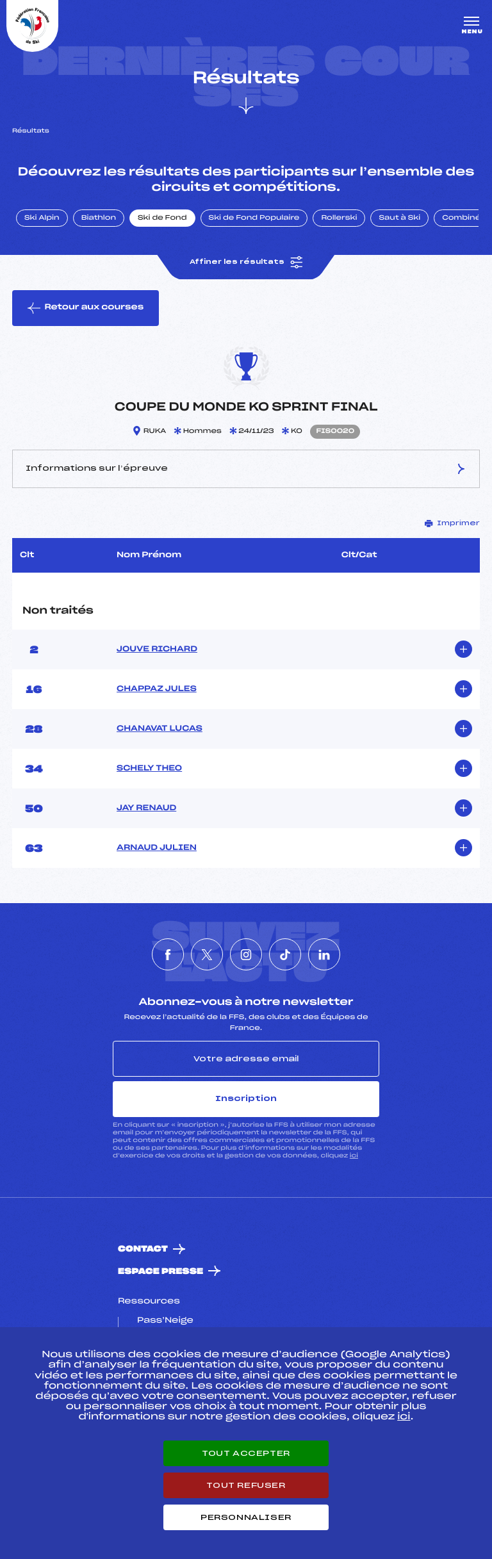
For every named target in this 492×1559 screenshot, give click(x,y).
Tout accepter (246, 1453)
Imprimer (452, 523)
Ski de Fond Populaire (254, 218)
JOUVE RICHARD (157, 649)
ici (354, 1156)
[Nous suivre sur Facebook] (168, 954)
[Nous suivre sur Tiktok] (285, 954)
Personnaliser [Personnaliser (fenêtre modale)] (246, 1517)
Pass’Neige (165, 1321)
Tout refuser (245, 1485)
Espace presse (160, 1272)
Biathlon (98, 218)
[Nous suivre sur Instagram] (246, 954)
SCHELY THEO (149, 768)
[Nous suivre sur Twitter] (207, 954)
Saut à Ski (399, 218)
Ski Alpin (42, 218)
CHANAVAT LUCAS (159, 729)
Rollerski (339, 218)
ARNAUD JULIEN (157, 848)
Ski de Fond (162, 218)
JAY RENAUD (146, 808)
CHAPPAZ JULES (157, 689)
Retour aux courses (86, 308)
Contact (143, 1249)
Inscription (246, 1098)
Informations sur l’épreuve (246, 469)
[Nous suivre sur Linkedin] (324, 954)
